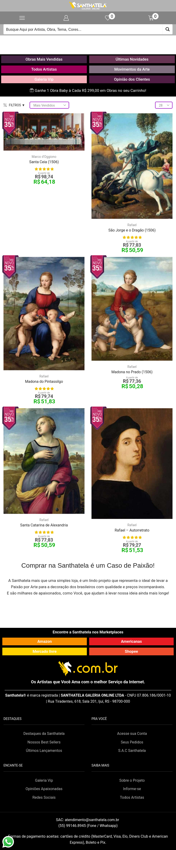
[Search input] (83, 29)
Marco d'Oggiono (44, 157)
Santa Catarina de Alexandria (44, 525)
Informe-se (132, 789)
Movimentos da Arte (132, 69)
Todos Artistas (44, 69)
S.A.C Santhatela (132, 750)
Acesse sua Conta (132, 733)
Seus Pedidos (132, 742)
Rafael (132, 225)
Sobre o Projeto (132, 780)
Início (80, 41)
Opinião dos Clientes (132, 79)
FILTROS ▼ (14, 105)
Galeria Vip (44, 79)
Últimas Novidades (131, 59)
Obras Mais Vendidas (44, 59)
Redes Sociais (44, 797)
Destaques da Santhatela (43, 733)
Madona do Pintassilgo (44, 381)
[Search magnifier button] (167, 29)
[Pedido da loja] (49, 105)
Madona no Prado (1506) (132, 372)
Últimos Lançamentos (44, 750)
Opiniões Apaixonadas (44, 789)
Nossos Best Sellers (44, 742)
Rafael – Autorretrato (132, 530)
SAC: (88, 820)
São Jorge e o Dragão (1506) (132, 230)
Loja (93, 41)
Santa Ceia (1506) (44, 162)
